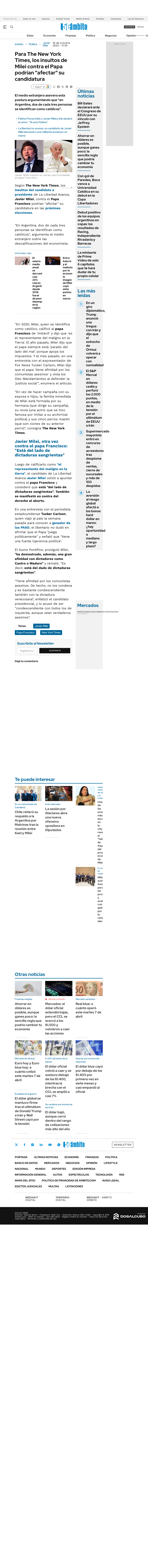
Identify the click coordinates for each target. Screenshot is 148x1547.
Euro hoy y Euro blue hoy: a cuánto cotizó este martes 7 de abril (27, 1071)
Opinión (131, 35)
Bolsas (91, 612)
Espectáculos (79, 1174)
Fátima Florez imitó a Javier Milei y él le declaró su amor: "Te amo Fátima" (45, 120)
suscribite (129, 27)
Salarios (46, 19)
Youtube (50, 1145)
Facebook (24, 1144)
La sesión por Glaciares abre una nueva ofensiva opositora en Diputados (56, 819)
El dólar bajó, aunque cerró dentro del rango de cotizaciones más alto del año (58, 1120)
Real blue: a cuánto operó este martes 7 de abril (88, 1010)
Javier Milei (46, 44)
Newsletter (140, 35)
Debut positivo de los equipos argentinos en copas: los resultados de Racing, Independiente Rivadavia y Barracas (89, 228)
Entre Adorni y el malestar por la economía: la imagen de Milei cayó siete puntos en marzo (69, 278)
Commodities (102, 612)
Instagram (32, 1144)
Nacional (22, 1169)
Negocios (111, 35)
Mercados (51, 1163)
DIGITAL (32, 1199)
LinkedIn (41, 1144)
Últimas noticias (46, 1157)
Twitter (16, 1144)
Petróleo (100, 19)
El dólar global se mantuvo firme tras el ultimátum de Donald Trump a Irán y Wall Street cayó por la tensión (28, 1111)
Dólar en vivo (29, 19)
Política (90, 35)
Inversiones (116, 19)
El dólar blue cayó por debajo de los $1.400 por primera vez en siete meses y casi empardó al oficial (89, 1079)
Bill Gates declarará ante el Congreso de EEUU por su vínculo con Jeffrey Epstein (89, 115)
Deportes (59, 1169)
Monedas (82, 612)
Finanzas (70, 35)
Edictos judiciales (28, 1186)
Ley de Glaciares (136, 19)
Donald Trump (63, 19)
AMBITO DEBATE (99, 1199)
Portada (21, 1157)
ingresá (140, 27)
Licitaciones (74, 1186)
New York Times (51, 632)
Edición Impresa (84, 1169)
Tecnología (104, 1174)
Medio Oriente (82, 19)
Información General (31, 1174)
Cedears (113, 612)
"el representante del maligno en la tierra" (41, 468)
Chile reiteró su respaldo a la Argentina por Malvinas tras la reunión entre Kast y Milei (26, 822)
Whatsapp (58, 1144)
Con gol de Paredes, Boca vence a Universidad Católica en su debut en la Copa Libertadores (89, 189)
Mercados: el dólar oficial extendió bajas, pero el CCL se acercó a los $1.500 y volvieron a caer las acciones (57, 1018)
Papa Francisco (25, 632)
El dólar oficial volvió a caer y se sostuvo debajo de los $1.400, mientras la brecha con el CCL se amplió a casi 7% (58, 1081)
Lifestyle (111, 1163)
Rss (121, 1174)
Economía (49, 35)
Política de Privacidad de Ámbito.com (69, 1180)
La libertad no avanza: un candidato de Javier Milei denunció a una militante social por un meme (45, 132)
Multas (53, 1186)
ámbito (19, 44)
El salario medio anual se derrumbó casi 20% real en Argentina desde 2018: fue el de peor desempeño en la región (39, 282)
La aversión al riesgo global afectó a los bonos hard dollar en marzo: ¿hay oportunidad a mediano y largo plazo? (95, 518)
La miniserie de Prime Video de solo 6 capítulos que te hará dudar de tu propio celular (88, 264)
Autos (57, 1174)
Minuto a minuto (56, 999)
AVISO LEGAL (110, 1180)
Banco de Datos (26, 1163)
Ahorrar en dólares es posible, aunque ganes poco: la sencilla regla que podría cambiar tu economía (88, 151)
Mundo (40, 1169)
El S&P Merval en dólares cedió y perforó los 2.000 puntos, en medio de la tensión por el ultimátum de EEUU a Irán (94, 398)
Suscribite (55, 650)
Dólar (30, 35)
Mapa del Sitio (25, 1180)
